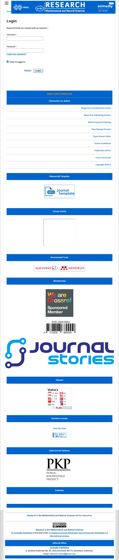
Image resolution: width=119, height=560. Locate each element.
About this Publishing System (97, 115)
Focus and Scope (103, 158)
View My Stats (59, 428)
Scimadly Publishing (23, 533)
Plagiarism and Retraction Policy (96, 108)
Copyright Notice (103, 165)
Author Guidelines (102, 143)
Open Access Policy (102, 136)
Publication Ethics (102, 150)
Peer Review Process (101, 129)
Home (9, 12)
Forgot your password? (16, 54)
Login (38, 70)
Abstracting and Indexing (99, 122)
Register (28, 71)
